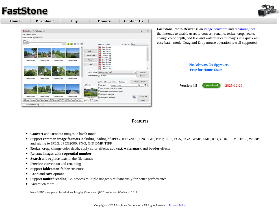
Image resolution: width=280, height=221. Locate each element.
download (211, 85)
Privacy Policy (177, 205)
